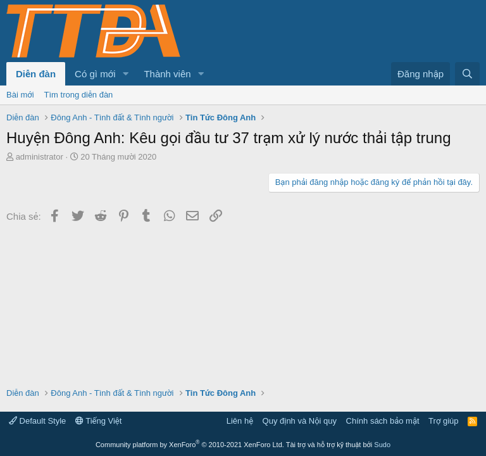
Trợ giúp (443, 421)
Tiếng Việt (98, 421)
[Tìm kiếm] (467, 74)
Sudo (382, 444)
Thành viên (167, 73)
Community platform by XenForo (190, 444)
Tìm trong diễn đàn (78, 94)
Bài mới (20, 94)
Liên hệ (240, 421)
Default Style (37, 421)
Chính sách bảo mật (383, 421)
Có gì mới (95, 73)
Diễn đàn (36, 73)
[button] (125, 74)
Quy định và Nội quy (300, 421)
